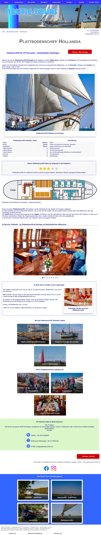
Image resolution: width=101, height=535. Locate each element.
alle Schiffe (31, 2)
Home (6, 2)
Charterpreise (18, 2)
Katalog (81, 2)
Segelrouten (56, 2)
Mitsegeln (44, 2)
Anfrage (69, 2)
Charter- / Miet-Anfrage (80, 52)
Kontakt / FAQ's (94, 2)
